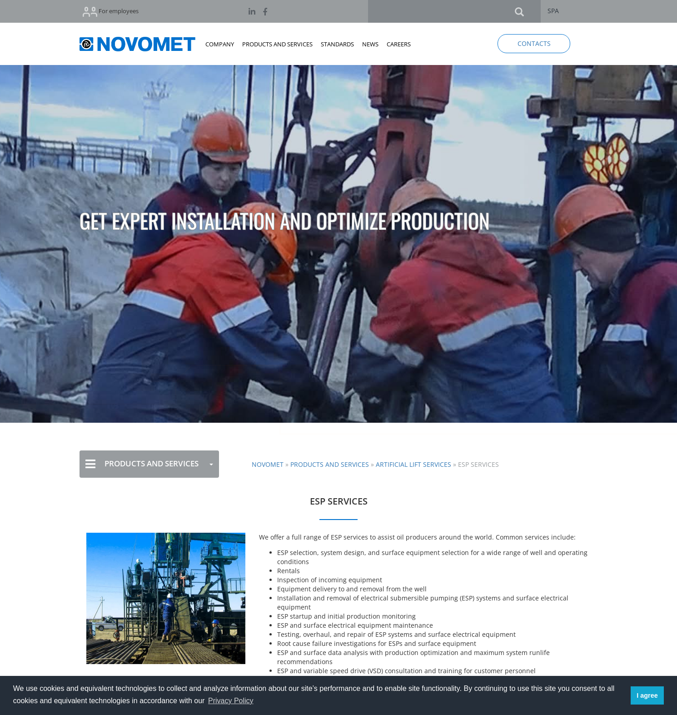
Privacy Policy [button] (231, 701)
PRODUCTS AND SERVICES (277, 44)
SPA (553, 10)
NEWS (370, 44)
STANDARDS (337, 44)
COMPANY (219, 44)
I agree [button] (647, 695)
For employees (111, 11)
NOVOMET (268, 464)
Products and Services (329, 464)
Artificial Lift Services (413, 464)
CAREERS (399, 44)
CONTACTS (534, 43)
